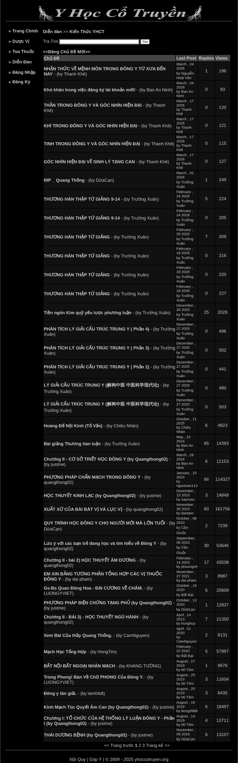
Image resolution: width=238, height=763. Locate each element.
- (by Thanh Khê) (108, 125)
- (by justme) (102, 495)
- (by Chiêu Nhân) (91, 425)
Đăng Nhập (23, 72)
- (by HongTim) (80, 651)
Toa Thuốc (23, 51)
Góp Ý (95, 759)
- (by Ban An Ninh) (108, 89)
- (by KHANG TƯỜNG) (102, 665)
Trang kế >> (158, 745)
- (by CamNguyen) (97, 635)
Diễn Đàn (21, 61)
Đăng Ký (21, 81)
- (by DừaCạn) (79, 180)
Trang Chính (25, 30)
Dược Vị (20, 41)
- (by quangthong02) (103, 509)
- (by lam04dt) (74, 693)
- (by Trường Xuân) (101, 199)
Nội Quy (78, 759)
